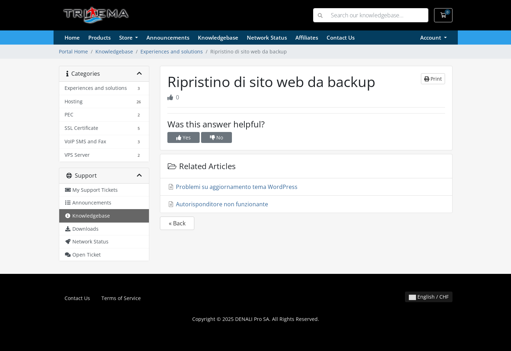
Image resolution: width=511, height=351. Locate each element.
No (216, 137)
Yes (183, 137)
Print (433, 78)
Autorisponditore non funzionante (217, 204)
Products (99, 37)
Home (72, 37)
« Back (177, 223)
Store (126, 37)
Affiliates (306, 37)
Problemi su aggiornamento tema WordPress (232, 187)
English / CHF (429, 296)
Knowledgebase (218, 37)
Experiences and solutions (171, 51)
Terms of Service (121, 298)
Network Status (267, 37)
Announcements (167, 37)
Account (431, 37)
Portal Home (73, 51)
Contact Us (341, 37)
